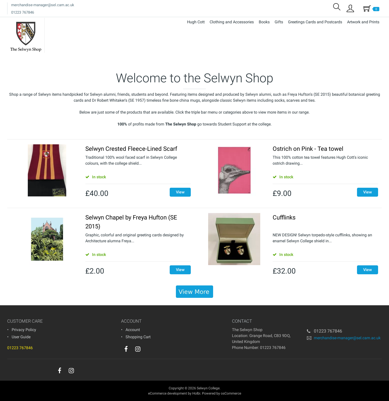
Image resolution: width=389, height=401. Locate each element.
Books (264, 22)
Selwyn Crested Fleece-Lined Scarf (131, 148)
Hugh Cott (196, 22)
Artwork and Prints (363, 22)
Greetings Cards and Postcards (315, 22)
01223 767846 (22, 12)
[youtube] (148, 350)
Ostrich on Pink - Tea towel (308, 148)
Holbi (196, 393)
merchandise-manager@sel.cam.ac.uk (42, 5)
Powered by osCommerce (221, 393)
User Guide (21, 337)
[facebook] (126, 349)
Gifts (279, 22)
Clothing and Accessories (232, 22)
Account (133, 329)
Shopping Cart (138, 337)
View (180, 192)
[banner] (194, 291)
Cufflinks (284, 217)
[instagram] (137, 349)
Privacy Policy (24, 329)
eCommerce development (167, 393)
